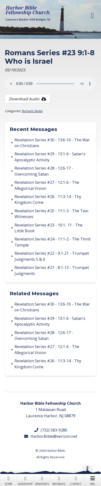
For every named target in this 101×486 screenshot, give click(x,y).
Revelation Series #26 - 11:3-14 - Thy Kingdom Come (47, 199)
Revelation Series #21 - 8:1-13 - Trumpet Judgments (51, 270)
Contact (76, 480)
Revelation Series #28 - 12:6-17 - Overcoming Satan (43, 171)
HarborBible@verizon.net (50, 436)
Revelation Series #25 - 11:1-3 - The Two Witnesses (51, 213)
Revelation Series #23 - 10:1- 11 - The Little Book (48, 227)
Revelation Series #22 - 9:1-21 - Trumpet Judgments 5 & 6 (51, 256)
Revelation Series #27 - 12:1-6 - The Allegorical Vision (46, 185)
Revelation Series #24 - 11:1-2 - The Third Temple (52, 241)
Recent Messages (33, 129)
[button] (92, 15)
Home (8, 480)
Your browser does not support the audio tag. (50, 83)
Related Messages (34, 293)
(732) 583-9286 (50, 430)
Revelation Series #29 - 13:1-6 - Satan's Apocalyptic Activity (49, 156)
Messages (59, 480)
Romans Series (32, 111)
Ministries (42, 480)
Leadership (25, 480)
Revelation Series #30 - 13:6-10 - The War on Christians (52, 142)
